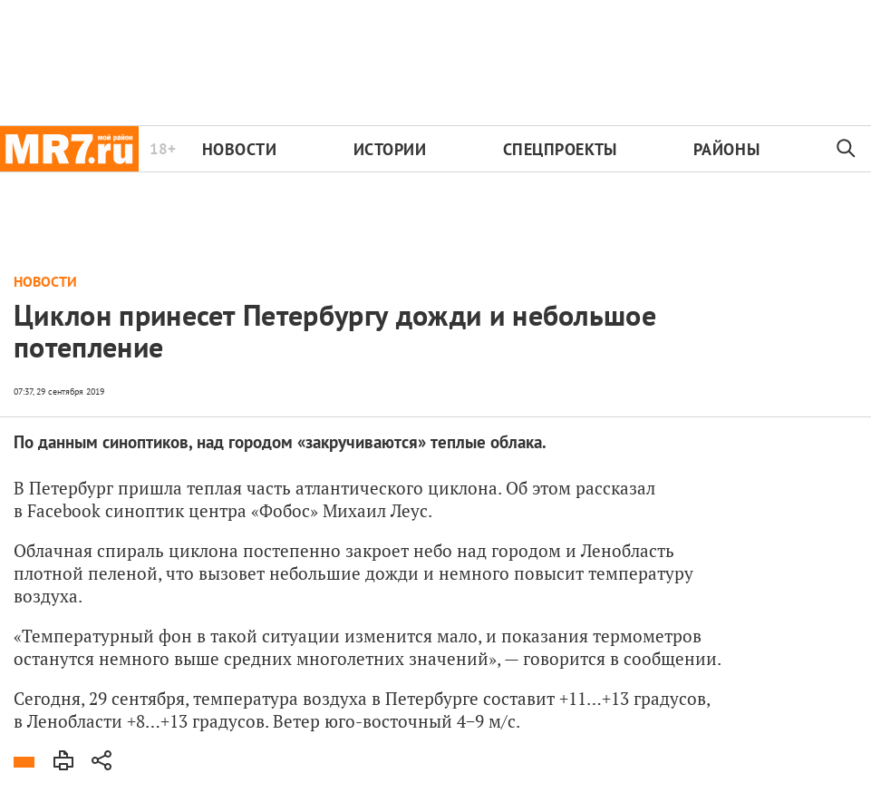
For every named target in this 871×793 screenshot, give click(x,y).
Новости (239, 149)
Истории (390, 149)
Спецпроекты (560, 149)
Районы (726, 149)
